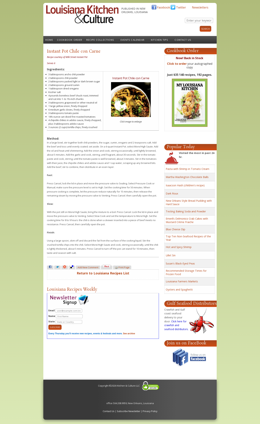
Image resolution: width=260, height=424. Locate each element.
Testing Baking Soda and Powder (186, 211)
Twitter (181, 7)
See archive (129, 333)
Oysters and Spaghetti (179, 289)
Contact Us (183, 39)
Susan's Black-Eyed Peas (180, 263)
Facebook (163, 7)
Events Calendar (132, 39)
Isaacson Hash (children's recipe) (185, 185)
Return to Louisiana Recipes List (103, 273)
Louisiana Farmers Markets (182, 281)
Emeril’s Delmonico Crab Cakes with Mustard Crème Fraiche (187, 220)
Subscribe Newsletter (128, 411)
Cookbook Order (69, 39)
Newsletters (200, 7)
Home (49, 39)
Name (65, 316)
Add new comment (88, 267)
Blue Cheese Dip (175, 229)
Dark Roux (172, 193)
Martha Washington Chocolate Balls (187, 177)
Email (65, 311)
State (65, 322)
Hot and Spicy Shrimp (179, 247)
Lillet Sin (171, 255)
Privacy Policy (150, 411)
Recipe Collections (100, 39)
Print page (122, 267)
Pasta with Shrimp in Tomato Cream (187, 169)
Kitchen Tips (159, 39)
